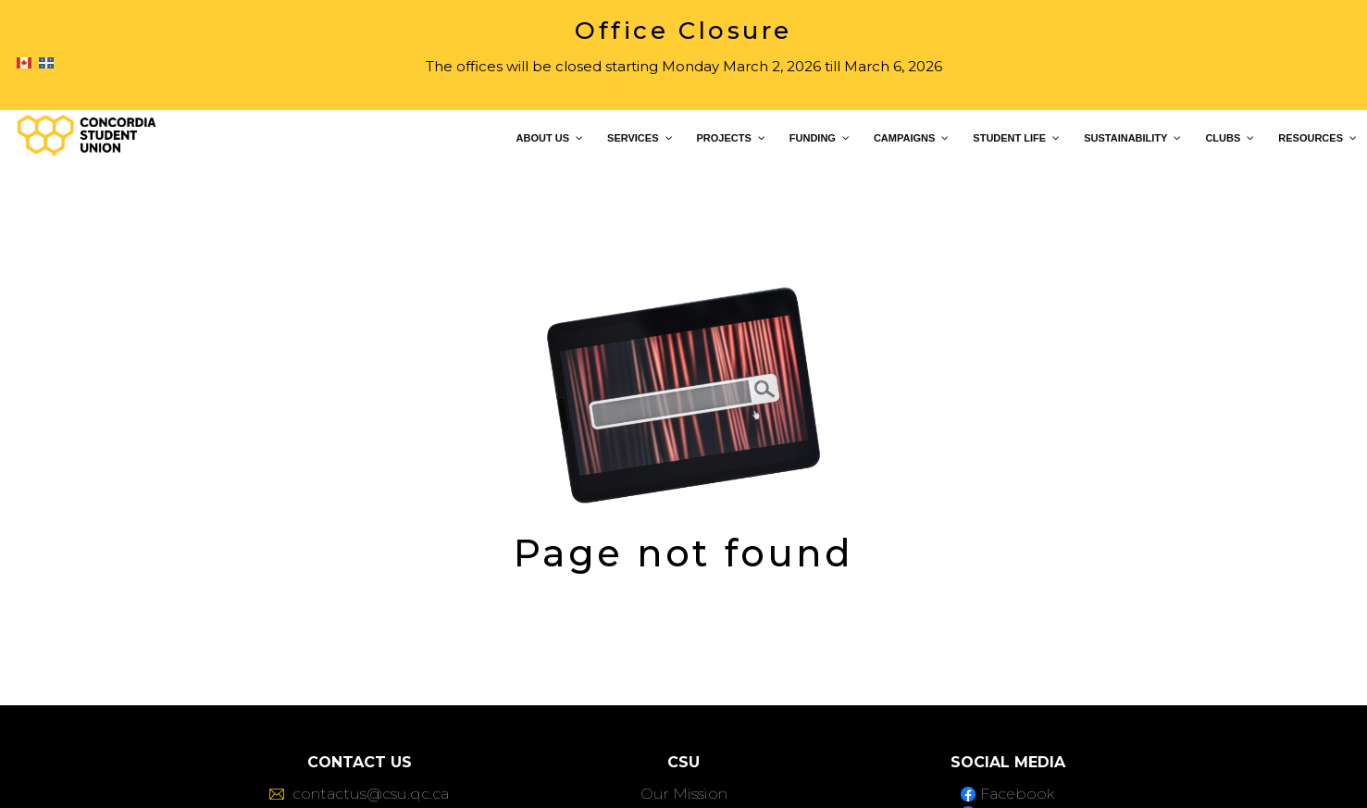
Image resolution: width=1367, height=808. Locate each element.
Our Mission (683, 793)
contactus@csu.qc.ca (359, 793)
